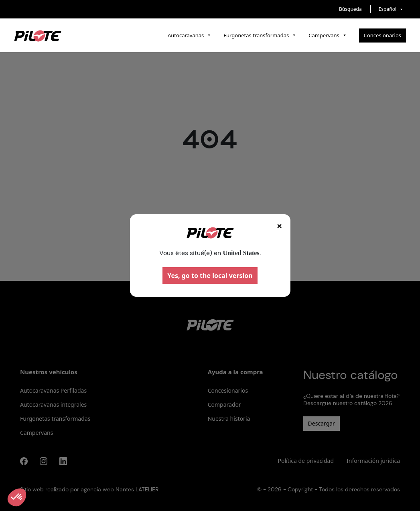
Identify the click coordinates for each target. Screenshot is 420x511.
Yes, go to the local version (210, 275)
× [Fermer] (279, 225)
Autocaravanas (189, 35)
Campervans (327, 35)
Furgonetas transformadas (259, 35)
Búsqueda (350, 9)
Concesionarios (382, 35)
